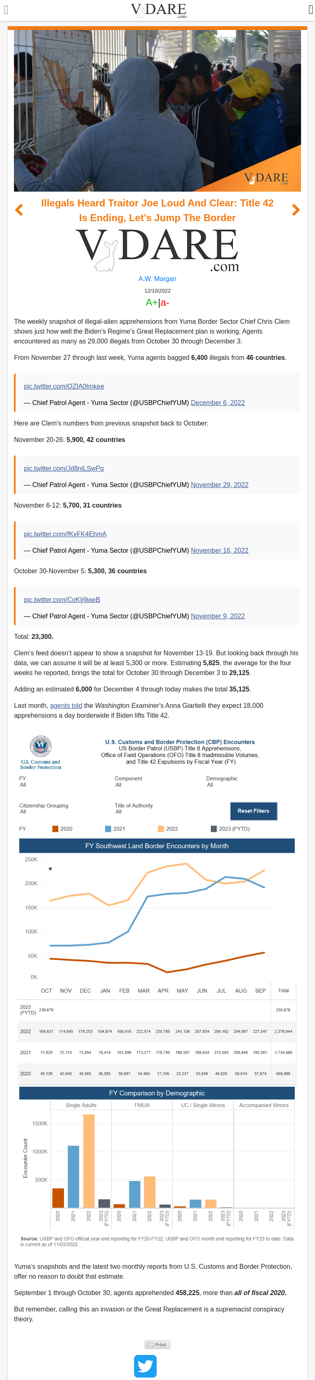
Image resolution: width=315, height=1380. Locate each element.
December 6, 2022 (218, 402)
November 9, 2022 (218, 616)
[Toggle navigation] (4, 11)
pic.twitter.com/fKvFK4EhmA (65, 534)
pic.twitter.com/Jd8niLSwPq (64, 468)
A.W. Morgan (157, 278)
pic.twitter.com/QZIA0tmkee (64, 386)
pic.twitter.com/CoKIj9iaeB (62, 599)
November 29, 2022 (220, 484)
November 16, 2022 (220, 550)
